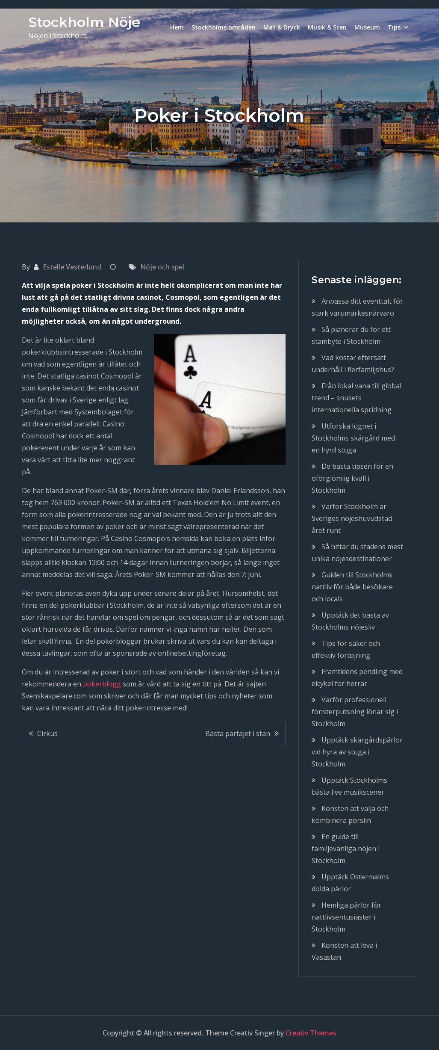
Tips (394, 27)
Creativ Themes (311, 1033)
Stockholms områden (224, 27)
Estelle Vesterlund (72, 267)
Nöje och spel (162, 267)
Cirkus (47, 733)
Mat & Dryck (281, 27)
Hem (177, 27)
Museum (367, 27)
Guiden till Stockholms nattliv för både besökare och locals (352, 586)
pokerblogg (102, 684)
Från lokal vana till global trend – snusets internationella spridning (356, 397)
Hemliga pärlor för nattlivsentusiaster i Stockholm (346, 917)
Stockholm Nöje (84, 22)
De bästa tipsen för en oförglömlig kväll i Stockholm (352, 478)
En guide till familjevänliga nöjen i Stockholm (346, 848)
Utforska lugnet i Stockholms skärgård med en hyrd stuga (353, 438)
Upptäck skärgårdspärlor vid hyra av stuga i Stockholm (357, 752)
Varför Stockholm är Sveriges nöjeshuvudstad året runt (352, 518)
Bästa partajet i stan (237, 733)
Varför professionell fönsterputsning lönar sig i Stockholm (355, 711)
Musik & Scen (327, 27)
